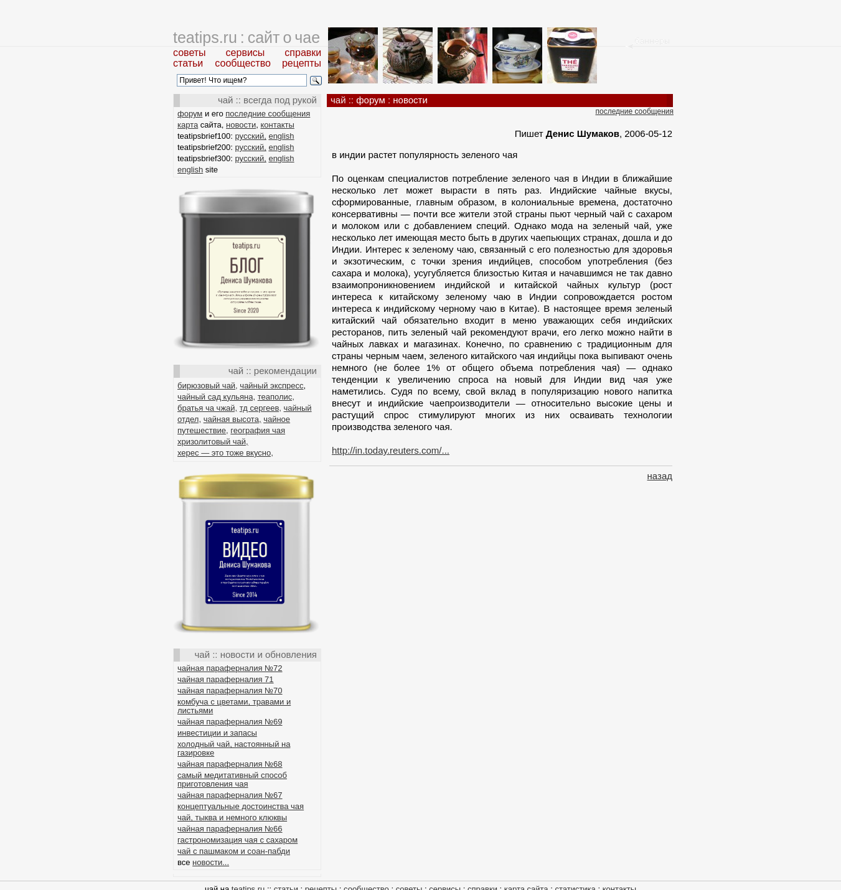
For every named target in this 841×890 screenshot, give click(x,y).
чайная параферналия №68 (230, 764)
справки (302, 52)
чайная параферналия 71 (225, 679)
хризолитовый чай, (212, 441)
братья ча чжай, (207, 408)
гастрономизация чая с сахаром (237, 840)
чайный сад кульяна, (216, 396)
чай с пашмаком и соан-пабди (233, 851)
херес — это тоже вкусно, (225, 452)
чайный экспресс (271, 385)
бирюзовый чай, (207, 385)
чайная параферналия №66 (230, 828)
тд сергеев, (260, 408)
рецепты (301, 63)
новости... (210, 862)
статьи (188, 63)
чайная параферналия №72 (230, 668)
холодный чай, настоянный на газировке (233, 748)
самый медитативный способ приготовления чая (232, 780)
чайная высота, (232, 419)
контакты (277, 124)
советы (189, 52)
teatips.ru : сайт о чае (246, 37)
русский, (250, 136)
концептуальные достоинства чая (240, 806)
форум (189, 113)
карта (187, 124)
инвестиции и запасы (217, 733)
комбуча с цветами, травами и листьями (234, 706)
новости (241, 124)
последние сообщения (267, 113)
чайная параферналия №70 (230, 690)
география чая (257, 430)
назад (659, 476)
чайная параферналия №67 (230, 795)
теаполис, (276, 396)
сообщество (243, 63)
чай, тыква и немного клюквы (232, 817)
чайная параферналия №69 (230, 721)
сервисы (245, 52)
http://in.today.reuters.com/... (390, 450)
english (281, 136)
